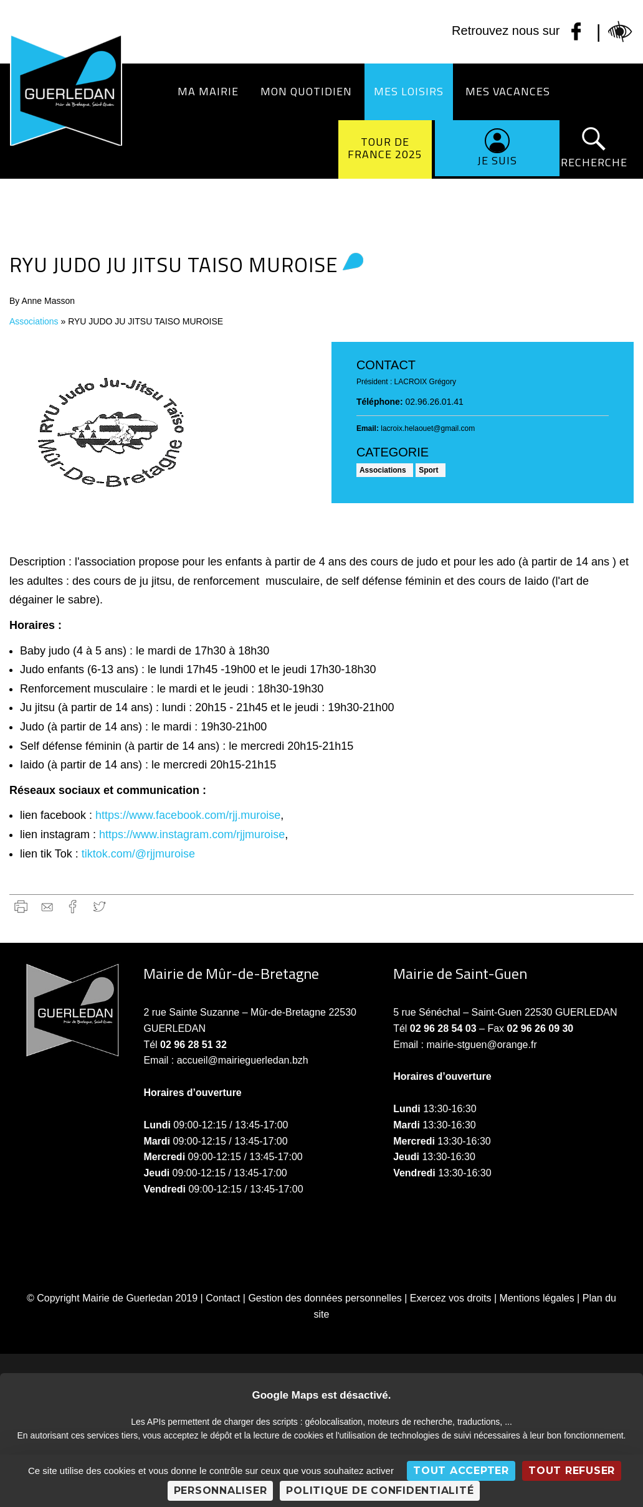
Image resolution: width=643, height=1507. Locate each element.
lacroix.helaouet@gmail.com (428, 428)
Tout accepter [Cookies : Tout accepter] (461, 1470)
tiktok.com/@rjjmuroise (138, 854)
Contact (223, 1298)
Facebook (73, 906)
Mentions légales (537, 1298)
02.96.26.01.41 (434, 402)
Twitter (99, 906)
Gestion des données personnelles (324, 1298)
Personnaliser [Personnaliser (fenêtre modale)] (220, 1490)
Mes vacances (507, 91)
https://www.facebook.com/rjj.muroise (187, 815)
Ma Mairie (208, 91)
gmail (47, 906)
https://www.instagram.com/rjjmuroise (192, 834)
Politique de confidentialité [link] (380, 1490)
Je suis (497, 160)
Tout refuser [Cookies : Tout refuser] (571, 1470)
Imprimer (20, 906)
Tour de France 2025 (385, 148)
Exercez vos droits (451, 1298)
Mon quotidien (306, 91)
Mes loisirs (409, 91)
